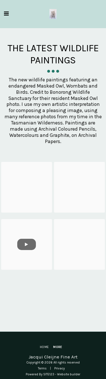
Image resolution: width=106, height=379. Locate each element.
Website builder (68, 374)
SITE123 (48, 374)
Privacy (59, 368)
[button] (6, 13)
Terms (42, 368)
